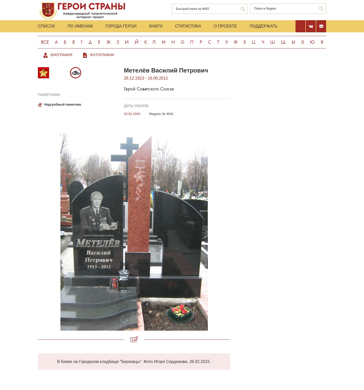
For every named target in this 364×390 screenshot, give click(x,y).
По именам (80, 26)
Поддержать (263, 26)
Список (46, 26)
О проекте (225, 26)
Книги (156, 26)
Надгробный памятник (62, 104)
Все (45, 42)
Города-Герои (120, 26)
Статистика (188, 26)
